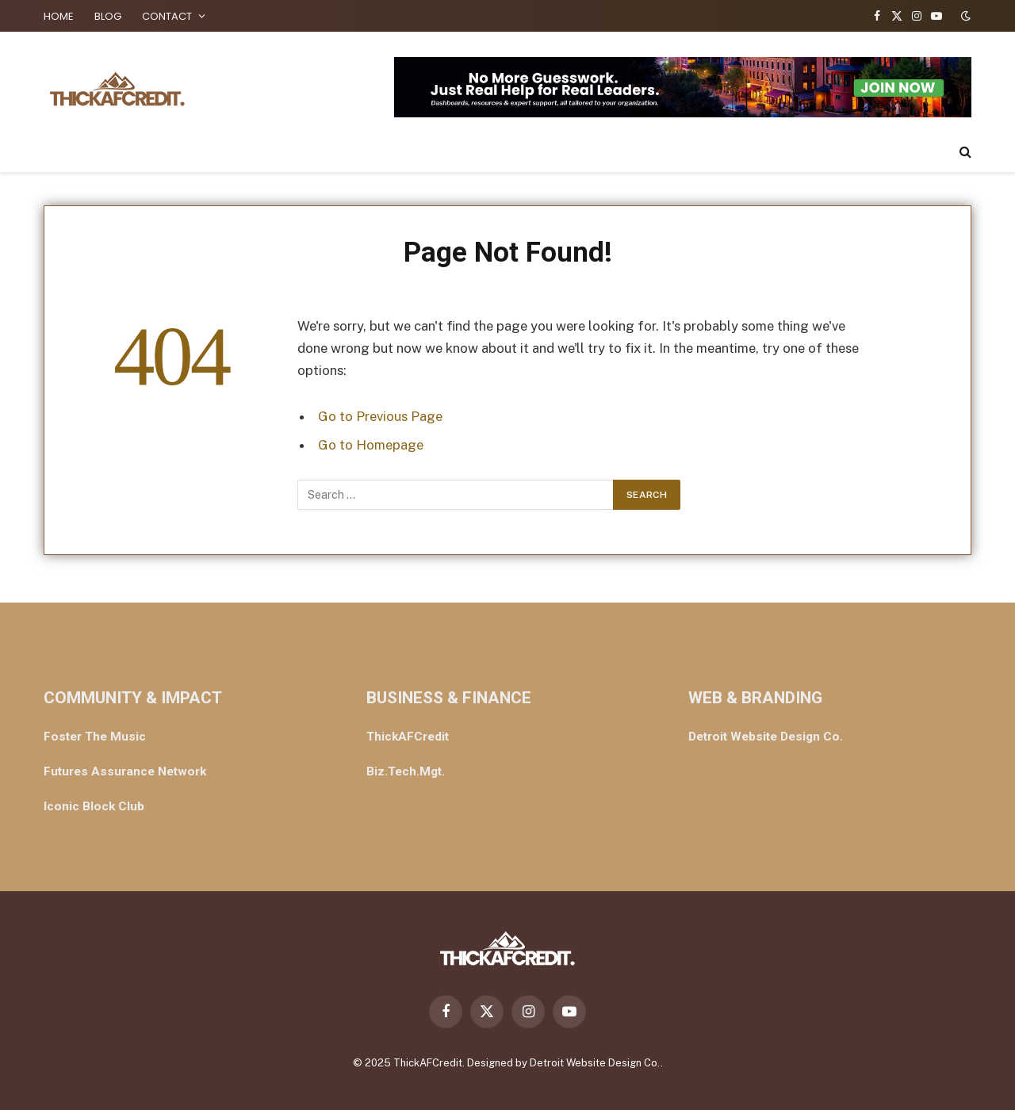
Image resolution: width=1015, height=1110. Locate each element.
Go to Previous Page (380, 416)
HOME (59, 16)
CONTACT (167, 16)
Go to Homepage (370, 445)
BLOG (107, 16)
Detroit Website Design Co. (595, 1063)
